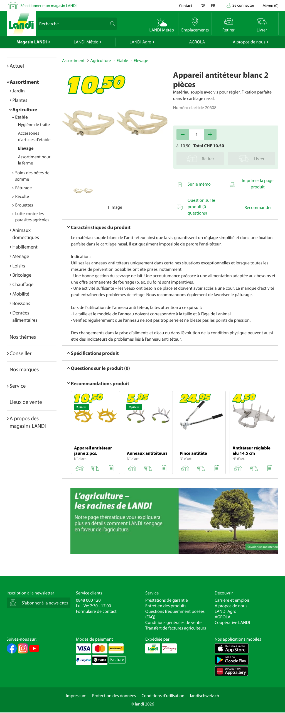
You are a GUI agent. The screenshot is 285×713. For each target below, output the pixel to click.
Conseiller (21, 353)
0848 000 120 (88, 600)
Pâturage (23, 188)
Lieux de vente (26, 402)
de (203, 5)
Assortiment (24, 81)
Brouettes (24, 205)
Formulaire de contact (96, 611)
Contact (185, 5)
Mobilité (21, 294)
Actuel (17, 65)
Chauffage (23, 284)
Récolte (22, 196)
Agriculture (25, 109)
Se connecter (243, 5)
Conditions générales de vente (173, 622)
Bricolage (22, 275)
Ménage (21, 256)
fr (213, 5)
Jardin (19, 90)
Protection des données (114, 696)
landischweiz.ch (204, 696)
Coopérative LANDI (232, 622)
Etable (21, 117)
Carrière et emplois (232, 600)
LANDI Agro (140, 42)
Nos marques (24, 369)
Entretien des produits (165, 606)
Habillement (25, 247)
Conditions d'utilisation (162, 696)
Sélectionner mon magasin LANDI (49, 5)
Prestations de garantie (166, 600)
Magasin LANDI (31, 42)
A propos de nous (249, 42)
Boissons (21, 303)
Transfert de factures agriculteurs (175, 628)
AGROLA (197, 42)
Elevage (26, 148)
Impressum (76, 696)
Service (18, 385)
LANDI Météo (86, 42)
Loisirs (19, 265)
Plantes (20, 100)
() (270, 5)
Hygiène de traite (34, 124)
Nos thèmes (23, 336)
